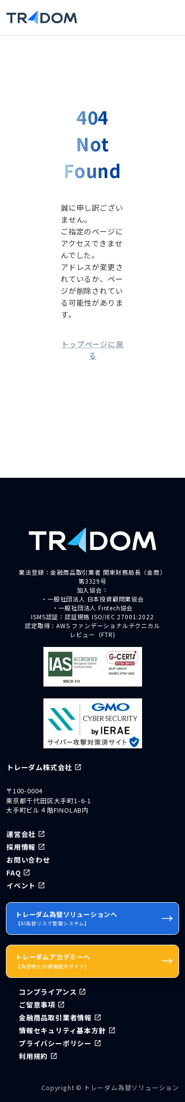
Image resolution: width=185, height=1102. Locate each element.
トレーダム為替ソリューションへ (94, 918)
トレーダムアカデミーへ (94, 960)
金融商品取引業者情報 (55, 1017)
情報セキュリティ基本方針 (62, 1030)
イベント (21, 885)
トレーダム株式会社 (39, 767)
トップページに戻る (92, 350)
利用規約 (33, 1056)
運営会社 (21, 834)
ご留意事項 (37, 1005)
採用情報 (21, 847)
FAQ (13, 872)
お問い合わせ (28, 860)
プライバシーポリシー (55, 1043)
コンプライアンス (47, 992)
